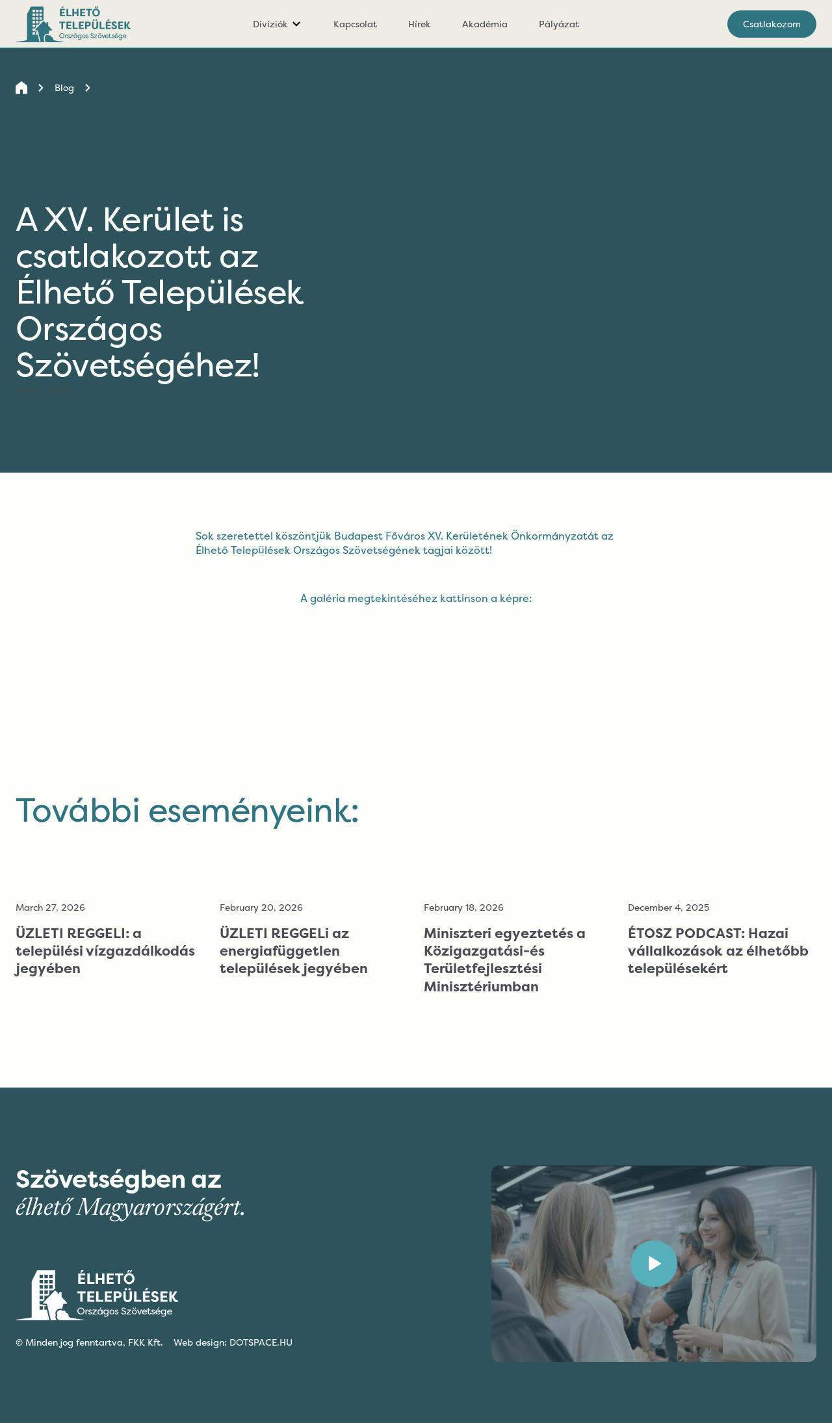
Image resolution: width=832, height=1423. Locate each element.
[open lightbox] (416, 609)
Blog (64, 87)
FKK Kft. (145, 1342)
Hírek (419, 24)
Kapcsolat (355, 24)
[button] (277, 24)
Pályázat (559, 24)
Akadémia (485, 24)
